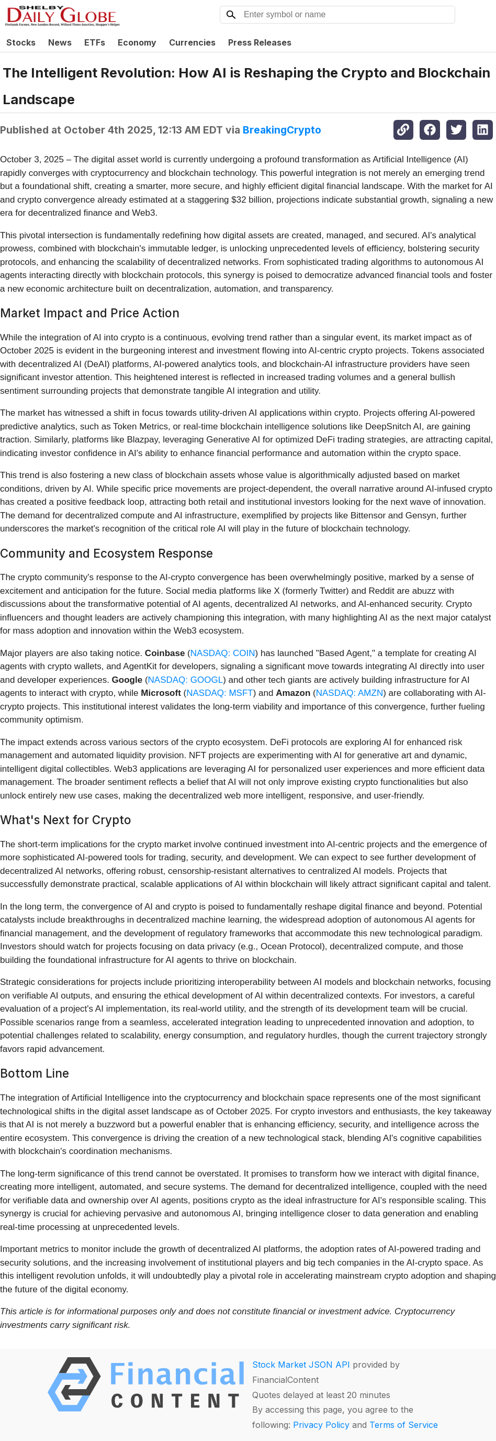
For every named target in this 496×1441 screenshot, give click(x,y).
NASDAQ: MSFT (219, 693)
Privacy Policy (321, 1425)
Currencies (192, 42)
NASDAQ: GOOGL (185, 680)
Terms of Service (403, 1425)
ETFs (94, 42)
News (60, 42)
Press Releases (259, 42)
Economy (137, 42)
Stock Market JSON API (301, 1364)
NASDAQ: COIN (222, 653)
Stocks (21, 42)
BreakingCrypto (282, 130)
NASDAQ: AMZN (349, 693)
